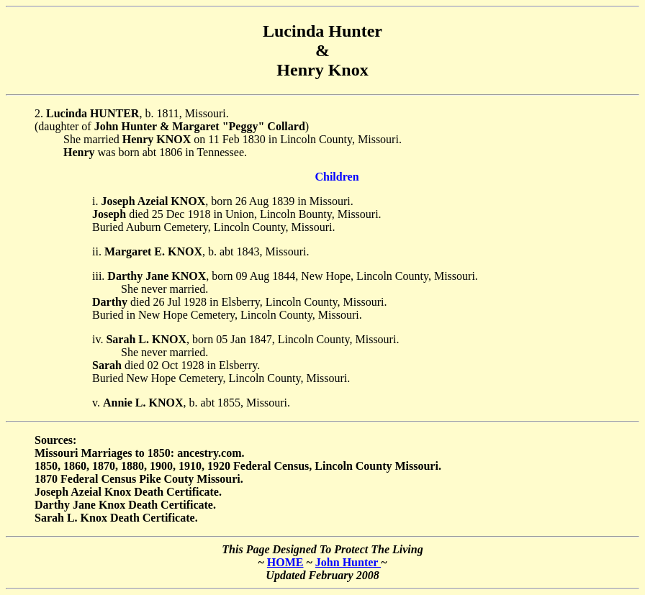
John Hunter (348, 562)
